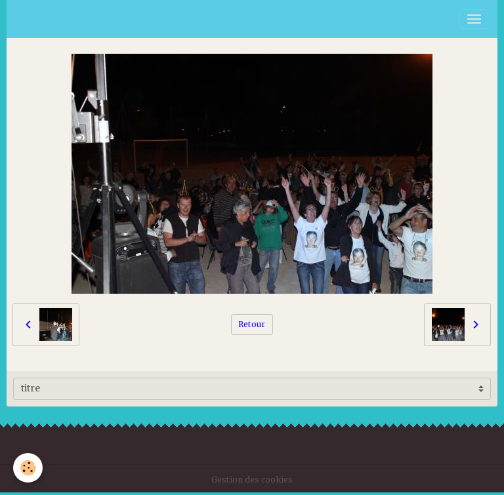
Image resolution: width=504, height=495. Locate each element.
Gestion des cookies (252, 480)
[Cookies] (28, 468)
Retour (251, 324)
